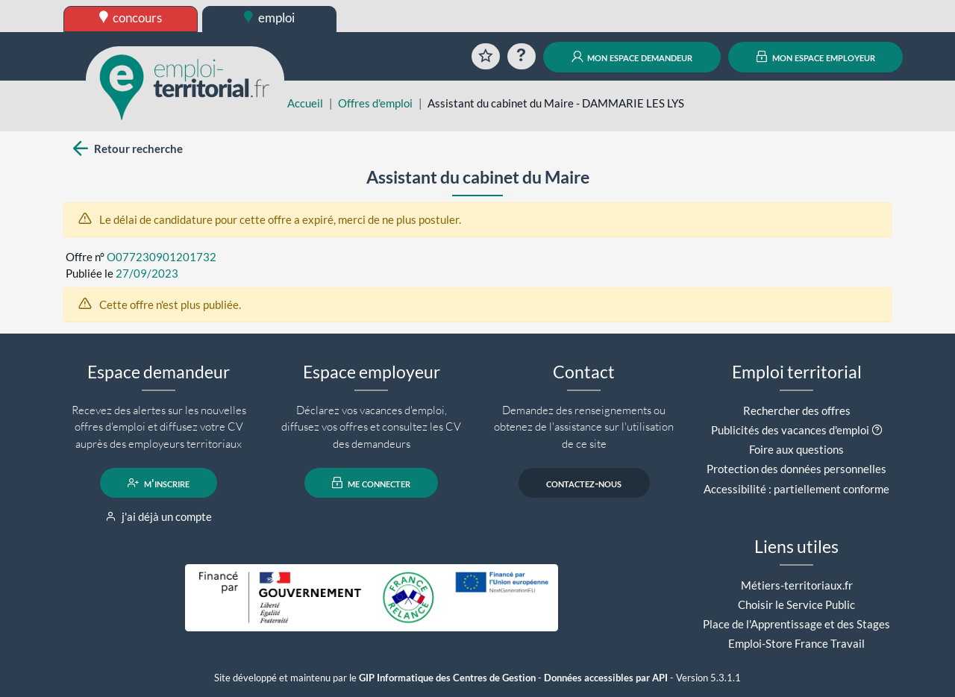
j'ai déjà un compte (158, 516)
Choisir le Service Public (796, 604)
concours (131, 17)
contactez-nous (583, 483)
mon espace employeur (816, 56)
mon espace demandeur (632, 56)
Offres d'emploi (375, 103)
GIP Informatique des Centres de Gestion (447, 678)
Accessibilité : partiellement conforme (796, 489)
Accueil (305, 103)
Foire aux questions (796, 449)
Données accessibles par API (606, 678)
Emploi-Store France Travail (796, 643)
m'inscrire (159, 483)
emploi (269, 17)
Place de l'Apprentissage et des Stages (796, 624)
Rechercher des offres (797, 410)
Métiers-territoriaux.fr (797, 585)
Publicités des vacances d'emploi (790, 430)
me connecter (371, 483)
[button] (877, 430)
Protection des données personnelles (796, 468)
